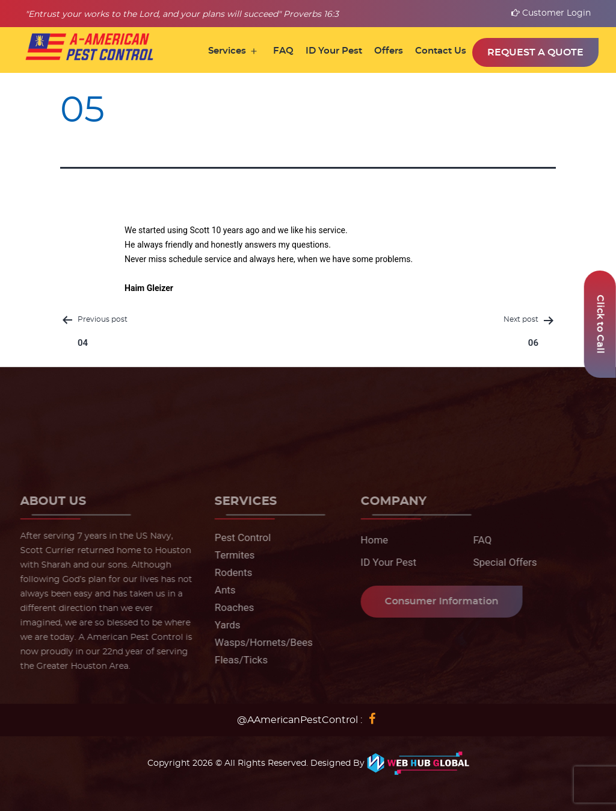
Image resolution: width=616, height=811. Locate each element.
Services (227, 50)
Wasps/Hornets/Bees (261, 642)
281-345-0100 (103, 427)
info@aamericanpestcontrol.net (522, 427)
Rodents (231, 572)
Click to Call (600, 324)
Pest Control (240, 537)
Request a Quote (535, 52)
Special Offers (502, 562)
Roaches (231, 607)
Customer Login (551, 13)
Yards (225, 625)
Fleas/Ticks (238, 660)
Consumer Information (438, 601)
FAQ (283, 50)
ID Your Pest (334, 50)
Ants (222, 590)
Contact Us (440, 50)
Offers (388, 50)
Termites (232, 555)
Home (371, 540)
